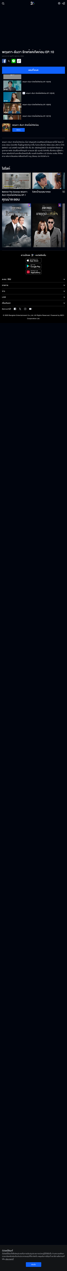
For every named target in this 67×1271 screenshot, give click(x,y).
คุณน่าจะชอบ (11, 199)
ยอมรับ (33, 1264)
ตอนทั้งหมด (33, 70)
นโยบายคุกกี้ (9, 1259)
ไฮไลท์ (6, 168)
